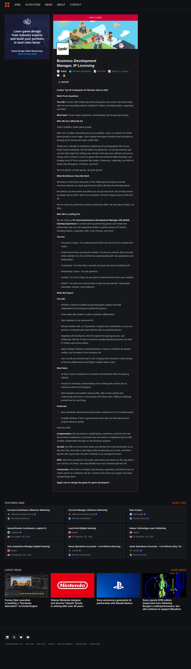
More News (178, 570)
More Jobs (179, 503)
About (61, 4)
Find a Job (30, 644)
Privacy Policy (81, 644)
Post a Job (41, 644)
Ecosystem (32, 4)
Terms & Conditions (65, 644)
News (48, 4)
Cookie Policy (95, 644)
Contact (75, 4)
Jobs (17, 4)
